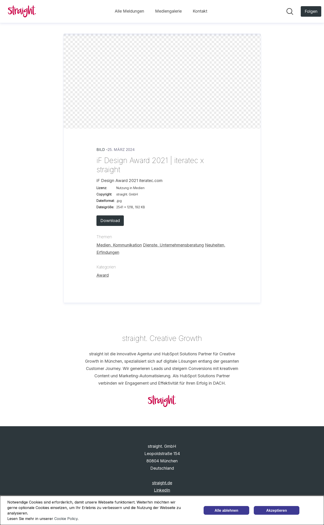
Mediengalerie (168, 11)
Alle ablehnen (226, 510)
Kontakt (200, 11)
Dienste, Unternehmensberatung (173, 245)
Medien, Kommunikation (119, 245)
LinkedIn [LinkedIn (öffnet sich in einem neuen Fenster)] (162, 490)
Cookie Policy (66, 518)
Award (102, 275)
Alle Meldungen (129, 11)
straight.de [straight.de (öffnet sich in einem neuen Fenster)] (162, 482)
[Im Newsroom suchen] (289, 11)
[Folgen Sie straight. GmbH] (311, 11)
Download (110, 220)
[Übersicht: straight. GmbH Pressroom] (22, 11)
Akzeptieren (276, 510)
